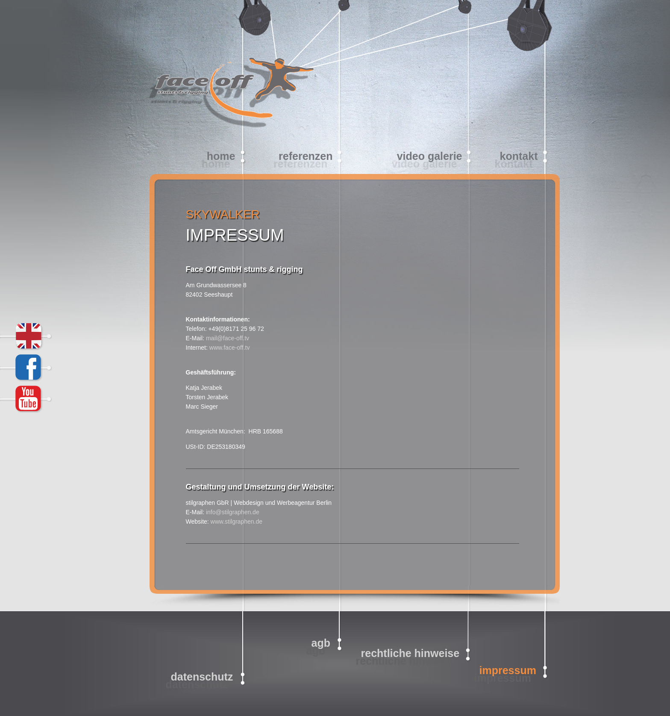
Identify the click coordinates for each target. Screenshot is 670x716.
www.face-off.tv (229, 347)
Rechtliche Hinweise (410, 653)
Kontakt (519, 156)
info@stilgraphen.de (232, 512)
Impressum (507, 670)
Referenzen (305, 156)
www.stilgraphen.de (236, 521)
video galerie (429, 156)
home (221, 156)
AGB (320, 643)
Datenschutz (202, 677)
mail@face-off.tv (227, 338)
